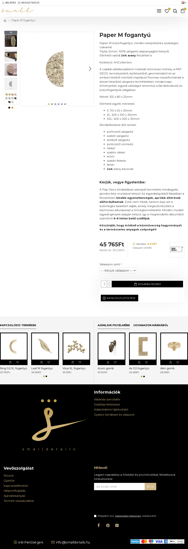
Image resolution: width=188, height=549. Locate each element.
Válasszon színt (110, 264)
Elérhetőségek (30, 542)
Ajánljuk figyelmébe (114, 325)
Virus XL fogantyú (74, 368)
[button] (90, 69)
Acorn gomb (106, 368)
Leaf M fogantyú (42, 368)
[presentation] (119, 504)
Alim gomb (167, 368)
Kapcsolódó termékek (18, 325)
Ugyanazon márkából (150, 325)
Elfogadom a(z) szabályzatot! (125, 516)
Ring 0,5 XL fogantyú (13, 368)
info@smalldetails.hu (73, 542)
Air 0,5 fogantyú (139, 368)
